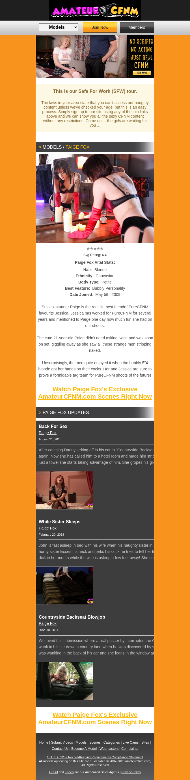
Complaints (129, 749)
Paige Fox (48, 432)
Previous (44, 56)
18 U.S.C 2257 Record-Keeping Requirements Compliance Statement (95, 757)
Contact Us (60, 749)
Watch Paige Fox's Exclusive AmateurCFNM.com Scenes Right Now (95, 393)
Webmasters (109, 749)
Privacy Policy (131, 772)
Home (43, 742)
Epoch (69, 772)
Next (145, 56)
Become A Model (84, 749)
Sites (145, 742)
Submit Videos (62, 742)
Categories (111, 742)
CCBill (53, 772)
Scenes (95, 742)
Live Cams (131, 742)
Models (52, 147)
